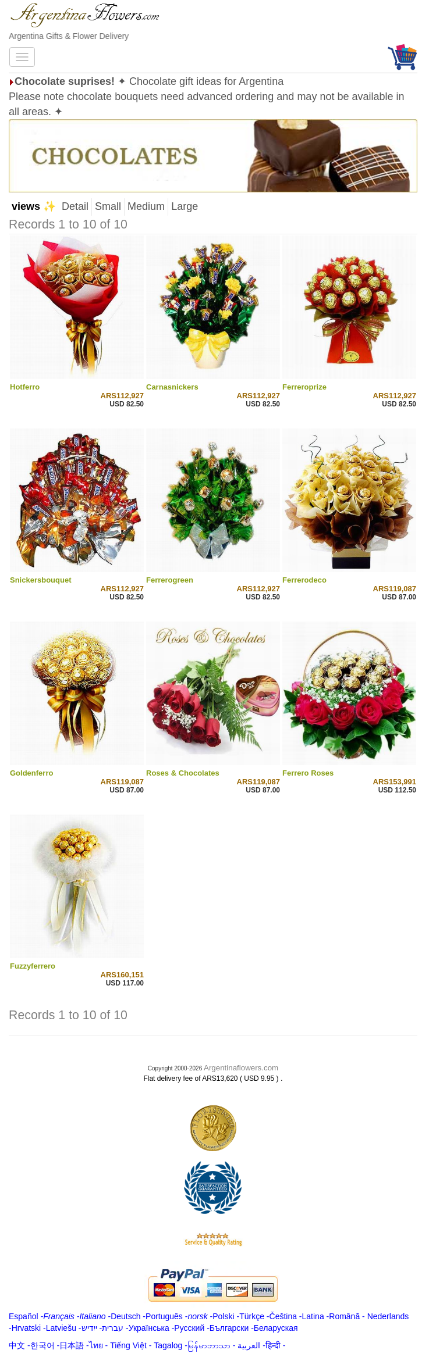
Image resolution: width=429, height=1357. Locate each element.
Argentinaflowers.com (241, 1067)
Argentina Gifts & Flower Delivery (69, 36)
